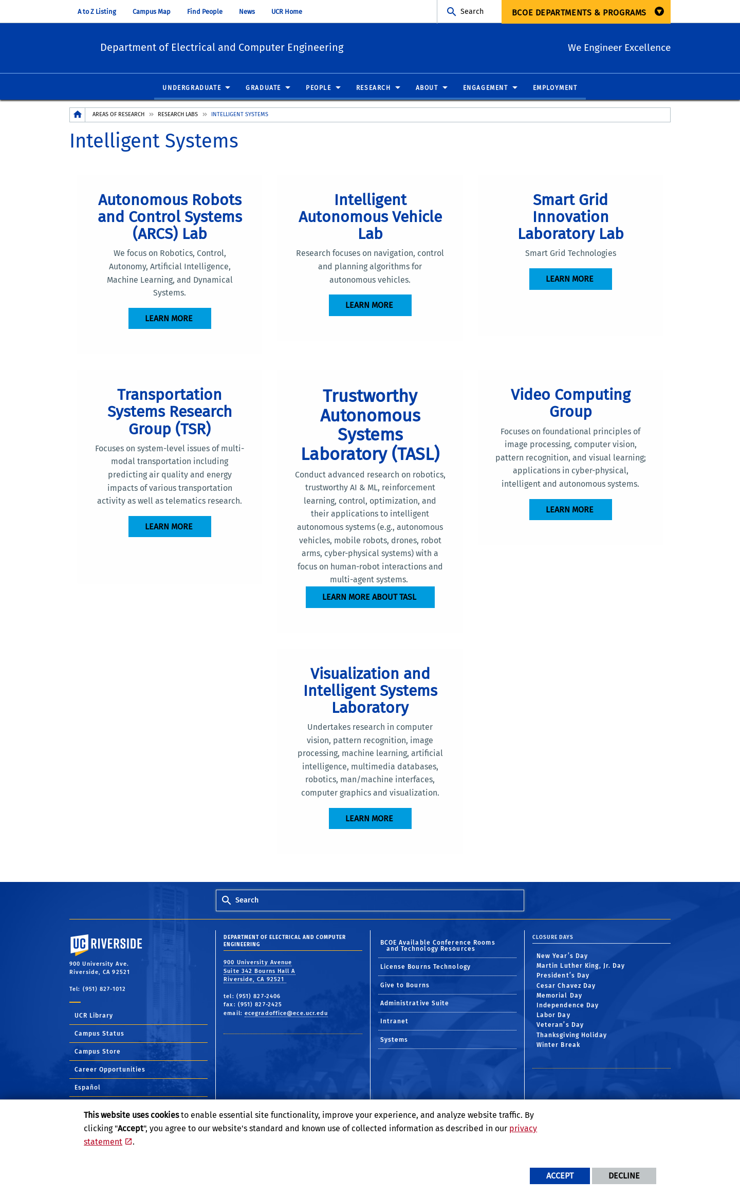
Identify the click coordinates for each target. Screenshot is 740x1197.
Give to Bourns (405, 985)
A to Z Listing (97, 11)
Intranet (394, 1021)
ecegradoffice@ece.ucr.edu (286, 1013)
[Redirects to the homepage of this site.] (77, 115)
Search (472, 11)
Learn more (169, 319)
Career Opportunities (110, 1069)
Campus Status (99, 1033)
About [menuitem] (427, 88)
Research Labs (178, 115)
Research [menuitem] (373, 88)
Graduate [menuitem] (263, 88)
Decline (624, 1176)
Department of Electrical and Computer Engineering (283, 46)
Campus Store (98, 1051)
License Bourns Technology (425, 966)
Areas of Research (118, 115)
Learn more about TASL (369, 597)
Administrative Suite (415, 1003)
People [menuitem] (318, 88)
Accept (560, 1176)
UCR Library (94, 1015)
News (247, 11)
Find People (205, 11)
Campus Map (152, 11)
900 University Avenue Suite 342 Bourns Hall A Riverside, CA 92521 (259, 971)
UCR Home (286, 11)
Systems (394, 1039)
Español (88, 1087)
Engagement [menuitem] (485, 88)
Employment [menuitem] (555, 88)
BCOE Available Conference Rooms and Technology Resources (437, 945)
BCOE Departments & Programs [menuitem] (579, 12)
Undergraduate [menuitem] (191, 88)
